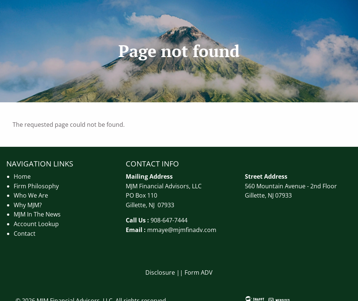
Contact (25, 233)
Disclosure (160, 272)
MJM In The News (37, 214)
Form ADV (199, 272)
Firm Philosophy (36, 186)
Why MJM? (28, 205)
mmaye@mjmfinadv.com (181, 230)
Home (22, 176)
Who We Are (31, 195)
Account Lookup (36, 224)
